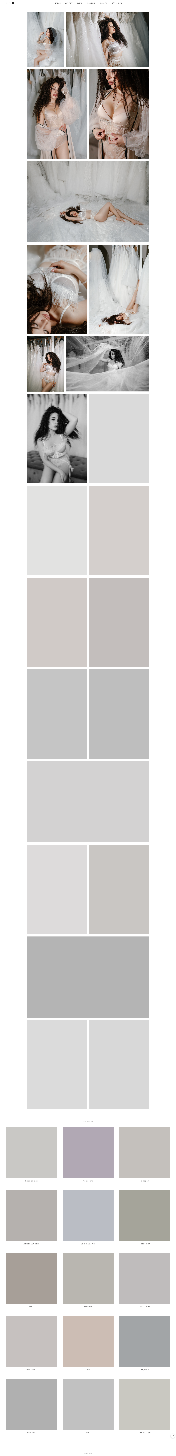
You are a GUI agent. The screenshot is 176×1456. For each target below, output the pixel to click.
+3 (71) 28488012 (116, 3)
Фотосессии (91, 3)
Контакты (103, 3)
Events (79, 3)
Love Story (69, 3)
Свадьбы (57, 3)
